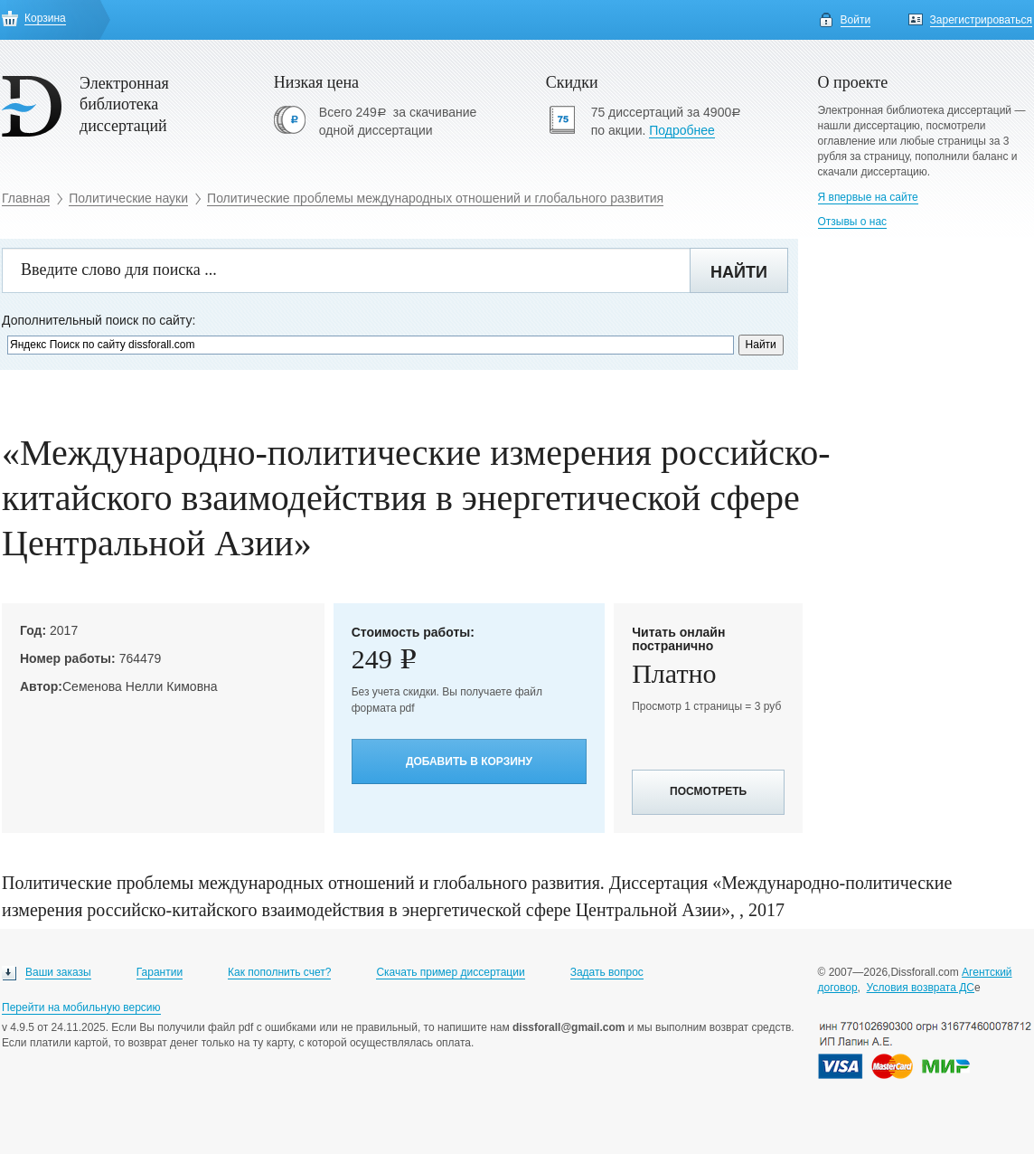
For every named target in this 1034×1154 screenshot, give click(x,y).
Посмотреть (708, 791)
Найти (738, 272)
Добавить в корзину (469, 761)
